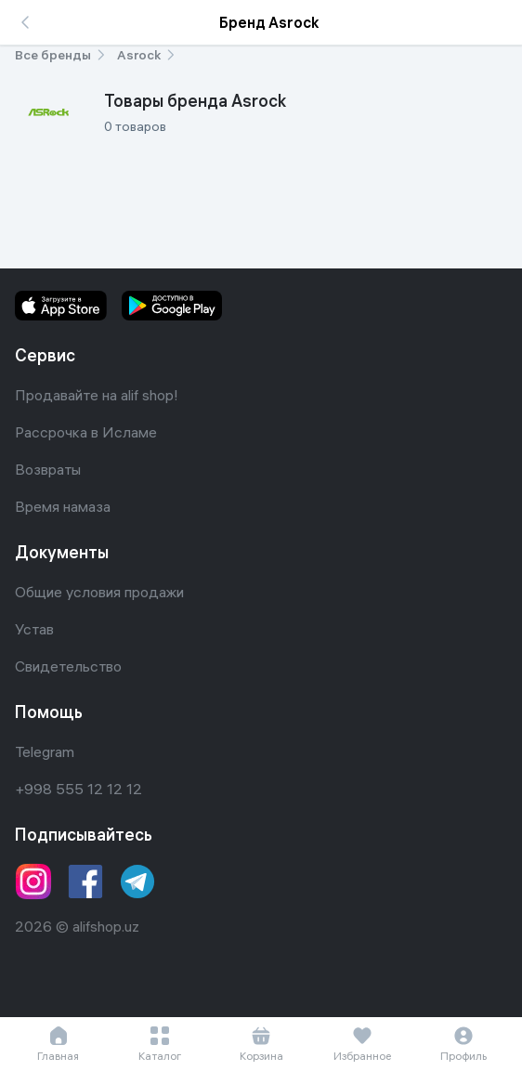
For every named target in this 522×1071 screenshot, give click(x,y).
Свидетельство (68, 666)
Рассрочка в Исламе (86, 432)
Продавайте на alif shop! (96, 394)
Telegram (44, 751)
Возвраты (48, 469)
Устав (34, 629)
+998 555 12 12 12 (78, 788)
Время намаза (63, 506)
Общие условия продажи (99, 591)
